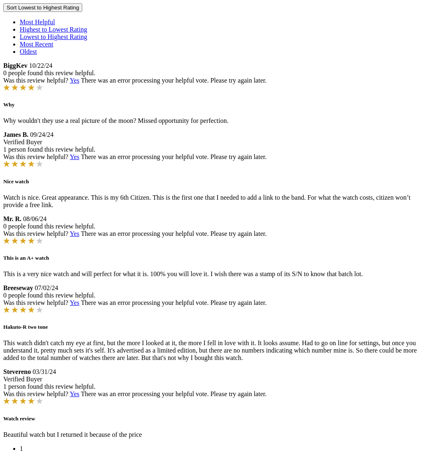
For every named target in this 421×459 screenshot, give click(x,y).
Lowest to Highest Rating (53, 36)
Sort (43, 8)
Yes (74, 80)
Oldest (28, 51)
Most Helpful (37, 21)
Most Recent (36, 44)
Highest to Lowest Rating (53, 29)
